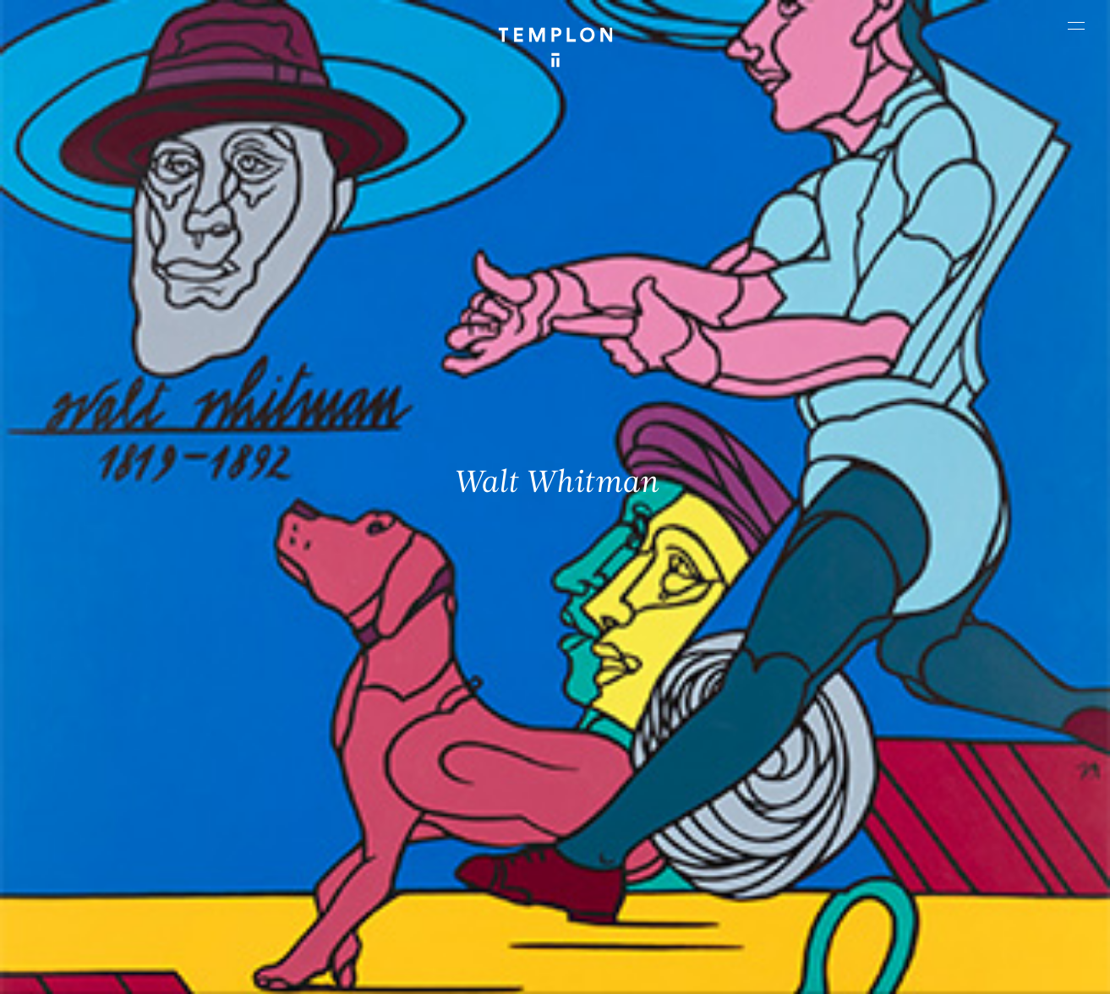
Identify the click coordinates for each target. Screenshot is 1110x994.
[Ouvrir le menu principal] (1076, 25)
